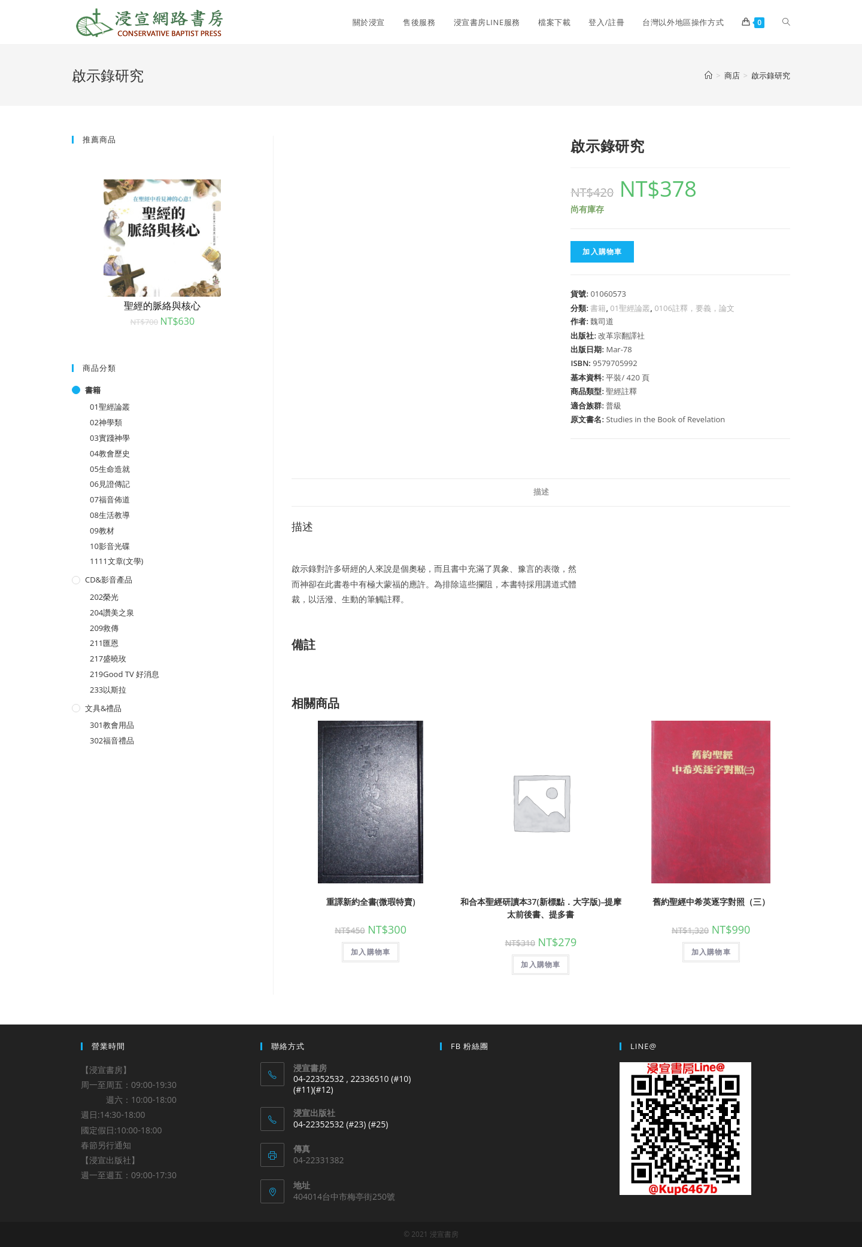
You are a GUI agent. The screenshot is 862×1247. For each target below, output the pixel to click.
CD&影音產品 (108, 579)
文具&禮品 (103, 708)
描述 (541, 492)
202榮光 (104, 597)
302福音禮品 (112, 740)
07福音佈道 (110, 499)
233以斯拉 (108, 689)
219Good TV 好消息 (124, 674)
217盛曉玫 (108, 658)
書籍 (598, 308)
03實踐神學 (110, 437)
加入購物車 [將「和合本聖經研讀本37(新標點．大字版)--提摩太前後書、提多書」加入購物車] (540, 964)
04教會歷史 (110, 453)
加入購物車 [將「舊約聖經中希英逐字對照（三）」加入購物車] (711, 952)
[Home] (708, 75)
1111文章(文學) (116, 561)
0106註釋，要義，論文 (694, 308)
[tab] (541, 492)
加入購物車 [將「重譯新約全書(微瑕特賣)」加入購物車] (370, 952)
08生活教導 (110, 515)
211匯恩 (104, 643)
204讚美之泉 (112, 612)
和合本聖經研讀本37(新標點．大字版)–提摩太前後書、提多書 (541, 908)
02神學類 (106, 422)
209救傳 (104, 628)
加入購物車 (602, 251)
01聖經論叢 (630, 308)
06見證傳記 (110, 483)
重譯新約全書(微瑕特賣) (370, 901)
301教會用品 (112, 724)
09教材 (102, 530)
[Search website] (786, 22)
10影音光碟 (110, 546)
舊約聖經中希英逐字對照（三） (711, 901)
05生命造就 (110, 469)
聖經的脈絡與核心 (162, 305)
